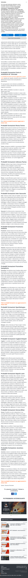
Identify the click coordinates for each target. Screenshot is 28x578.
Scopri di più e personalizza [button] (14, 575)
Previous (0, 507)
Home (2, 7)
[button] (26, 539)
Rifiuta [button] (7, 572)
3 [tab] (15, 515)
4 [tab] (17, 515)
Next (27, 507)
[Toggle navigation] (22, 4)
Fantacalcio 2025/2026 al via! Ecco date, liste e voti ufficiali (17, 524)
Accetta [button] (20, 572)
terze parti (22, 548)
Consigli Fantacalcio (9, 7)
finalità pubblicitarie (5, 555)
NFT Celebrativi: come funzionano (18, 530)
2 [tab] (13, 515)
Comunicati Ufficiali (5, 529)
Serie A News (3, 522)
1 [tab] (11, 515)
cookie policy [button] (20, 546)
